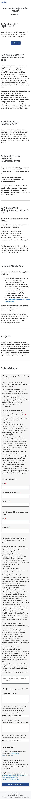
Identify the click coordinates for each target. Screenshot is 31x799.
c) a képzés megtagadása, (11, 569)
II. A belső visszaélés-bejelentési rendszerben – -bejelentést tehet (13, 413)
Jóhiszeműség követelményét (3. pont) (14, 775)
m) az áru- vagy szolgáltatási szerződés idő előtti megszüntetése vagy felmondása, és (15, 643)
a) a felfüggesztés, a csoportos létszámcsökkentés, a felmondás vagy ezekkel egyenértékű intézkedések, (14, 556)
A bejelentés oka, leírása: (10, 693)
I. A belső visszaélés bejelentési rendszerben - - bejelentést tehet (15, 384)
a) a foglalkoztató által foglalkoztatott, (15, 389)
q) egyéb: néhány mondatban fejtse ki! (15, 672)
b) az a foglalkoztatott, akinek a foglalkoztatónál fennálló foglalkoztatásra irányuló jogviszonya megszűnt (15, 394)
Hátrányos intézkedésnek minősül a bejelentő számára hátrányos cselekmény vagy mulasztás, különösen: (15, 549)
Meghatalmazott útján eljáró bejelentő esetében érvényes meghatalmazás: (14, 736)
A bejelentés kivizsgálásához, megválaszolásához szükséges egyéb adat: (15, 721)
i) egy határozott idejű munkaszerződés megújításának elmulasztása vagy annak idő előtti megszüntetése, (15, 609)
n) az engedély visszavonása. (12, 647)
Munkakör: (5, 527)
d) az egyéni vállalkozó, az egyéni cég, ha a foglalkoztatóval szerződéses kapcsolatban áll (15, 420)
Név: (3, 484)
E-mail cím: (5, 501)
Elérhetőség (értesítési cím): (11, 492)
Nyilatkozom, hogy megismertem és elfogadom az (14, 753)
